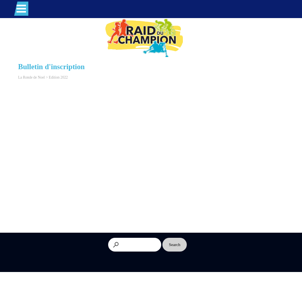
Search (174, 245)
